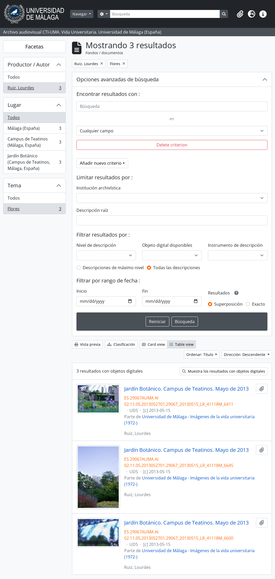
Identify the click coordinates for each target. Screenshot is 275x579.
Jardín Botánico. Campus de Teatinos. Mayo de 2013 (186, 389)
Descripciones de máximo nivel (113, 267)
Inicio (81, 291)
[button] (240, 14)
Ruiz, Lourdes (34, 89)
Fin (145, 291)
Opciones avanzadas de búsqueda (117, 79)
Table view (181, 344)
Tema (14, 185)
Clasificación (121, 344)
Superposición (228, 304)
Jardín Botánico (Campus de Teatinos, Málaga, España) (34, 162)
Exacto (258, 304)
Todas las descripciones (176, 267)
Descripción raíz (92, 210)
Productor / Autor (29, 64)
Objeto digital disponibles (167, 245)
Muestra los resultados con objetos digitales (223, 371)
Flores (34, 210)
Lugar (14, 104)
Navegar (80, 13)
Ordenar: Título (200, 354)
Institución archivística (98, 188)
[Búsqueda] (165, 14)
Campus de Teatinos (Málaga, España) (34, 142)
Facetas (34, 46)
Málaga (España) (34, 129)
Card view (153, 344)
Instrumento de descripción (235, 245)
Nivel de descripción (96, 245)
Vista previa (87, 344)
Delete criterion (172, 145)
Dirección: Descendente (245, 354)
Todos (14, 77)
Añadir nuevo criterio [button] (101, 163)
